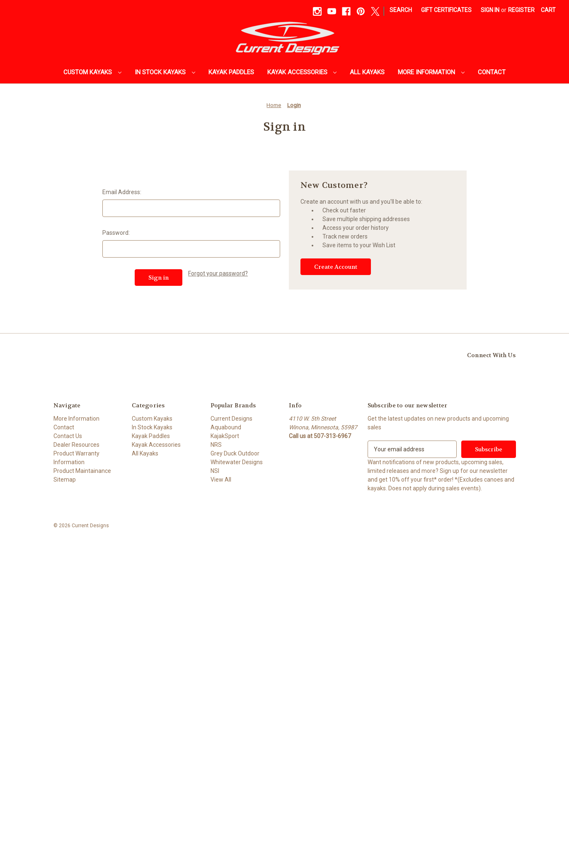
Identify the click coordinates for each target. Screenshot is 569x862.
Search (401, 10)
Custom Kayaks (92, 72)
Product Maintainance (82, 471)
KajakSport (225, 436)
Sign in (490, 10)
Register (521, 10)
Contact (492, 72)
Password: (116, 232)
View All (221, 479)
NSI (215, 471)
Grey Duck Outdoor (235, 453)
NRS (216, 444)
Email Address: (121, 192)
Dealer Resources (76, 444)
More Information (431, 72)
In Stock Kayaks (165, 72)
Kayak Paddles (231, 72)
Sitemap (64, 479)
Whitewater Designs (237, 462)
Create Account (335, 266)
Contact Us (67, 436)
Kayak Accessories (302, 72)
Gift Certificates (446, 10)
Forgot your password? (218, 273)
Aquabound (226, 427)
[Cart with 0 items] (548, 10)
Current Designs (231, 418)
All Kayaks (367, 72)
